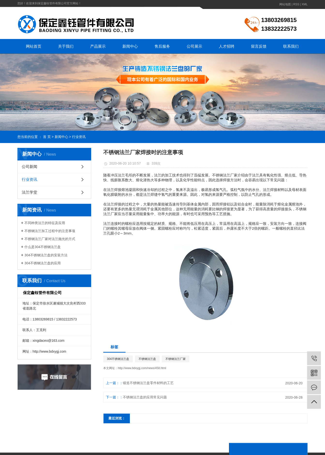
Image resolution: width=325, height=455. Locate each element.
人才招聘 (226, 46)
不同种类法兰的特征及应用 (44, 223)
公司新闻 (29, 167)
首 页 (47, 137)
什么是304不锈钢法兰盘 (42, 247)
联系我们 (291, 46)
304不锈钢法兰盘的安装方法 (45, 255)
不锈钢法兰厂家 (175, 359)
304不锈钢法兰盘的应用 (42, 263)
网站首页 (33, 46)
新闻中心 (130, 46)
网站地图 (285, 4)
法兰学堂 (29, 192)
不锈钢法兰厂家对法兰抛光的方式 (49, 239)
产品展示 (98, 46)
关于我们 (66, 46)
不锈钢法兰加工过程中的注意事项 (49, 231)
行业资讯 (79, 137)
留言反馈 (258, 46)
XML (305, 4)
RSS (296, 4)
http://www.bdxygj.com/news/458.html (142, 368)
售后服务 (162, 46)
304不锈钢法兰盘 (118, 359)
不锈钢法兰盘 (147, 359)
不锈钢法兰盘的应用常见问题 (145, 397)
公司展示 (194, 46)
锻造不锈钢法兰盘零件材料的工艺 (148, 383)
